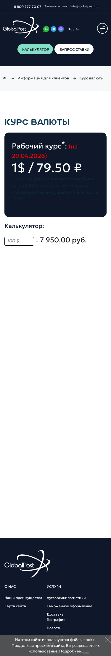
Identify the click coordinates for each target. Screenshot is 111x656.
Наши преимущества (23, 598)
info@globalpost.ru (83, 6)
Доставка (55, 614)
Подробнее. (70, 651)
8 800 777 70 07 (27, 7)
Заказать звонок (55, 6)
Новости (54, 628)
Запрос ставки (74, 49)
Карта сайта (15, 606)
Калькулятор (35, 49)
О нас (10, 587)
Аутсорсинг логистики (66, 598)
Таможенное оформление (69, 606)
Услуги (54, 587)
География (56, 620)
